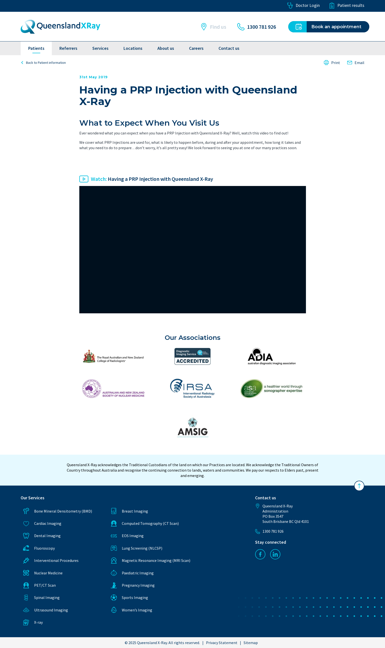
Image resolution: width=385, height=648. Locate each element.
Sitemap (251, 642)
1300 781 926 (256, 26)
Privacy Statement (221, 642)
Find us (213, 26)
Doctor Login (303, 5)
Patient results (346, 5)
